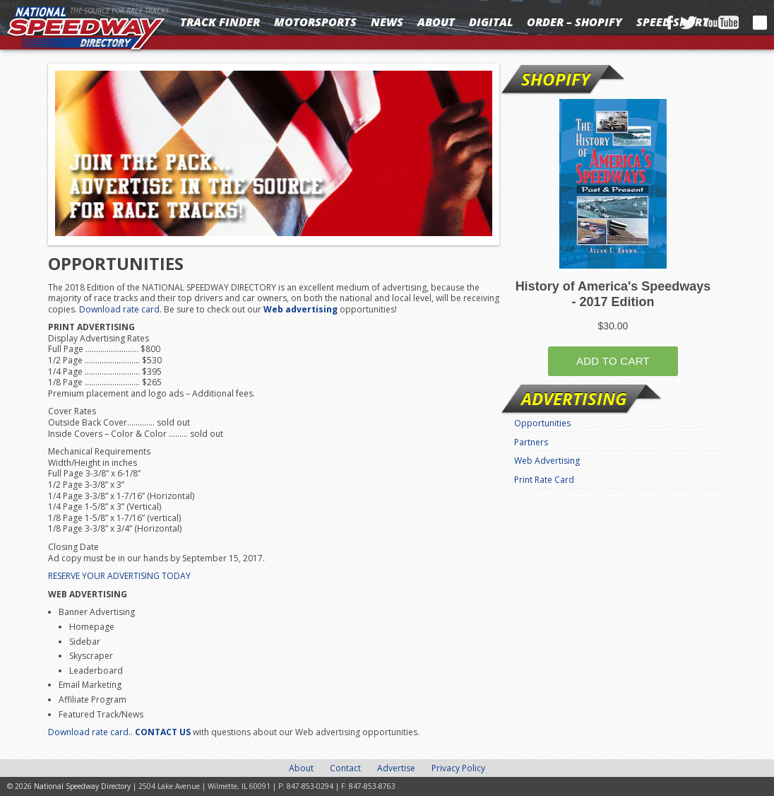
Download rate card (119, 309)
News (387, 22)
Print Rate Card (544, 480)
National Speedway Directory (86, 29)
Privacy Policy (458, 768)
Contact (345, 768)
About (436, 22)
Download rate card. (89, 732)
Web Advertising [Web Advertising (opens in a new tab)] (547, 461)
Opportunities (542, 423)
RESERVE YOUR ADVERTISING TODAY (119, 576)
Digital (491, 22)
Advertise (396, 768)
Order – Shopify (574, 22)
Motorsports (315, 22)
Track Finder (220, 22)
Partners (531, 442)
